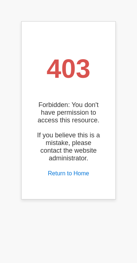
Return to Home (68, 173)
